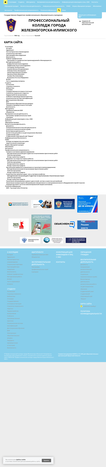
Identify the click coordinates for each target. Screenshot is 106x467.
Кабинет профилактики (14, 59)
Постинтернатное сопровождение (17, 52)
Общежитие (10, 112)
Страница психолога (13, 86)
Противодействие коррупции (16, 55)
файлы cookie (20, 459)
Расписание (10, 84)
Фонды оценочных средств (16, 157)
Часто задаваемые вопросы (15, 81)
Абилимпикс (97, 6)
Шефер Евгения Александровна (17, 64)
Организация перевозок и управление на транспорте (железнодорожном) (30, 167)
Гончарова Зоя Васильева (16, 67)
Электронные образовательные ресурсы (19, 103)
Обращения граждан (11, 6)
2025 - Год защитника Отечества (17, 188)
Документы (10, 126)
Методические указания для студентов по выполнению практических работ (32, 153)
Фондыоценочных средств (16, 164)
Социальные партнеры (14, 53)
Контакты (95, 2)
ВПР (7, 102)
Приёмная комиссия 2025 (14, 110)
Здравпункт (10, 50)
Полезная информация (48, 10)
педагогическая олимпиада (15, 143)
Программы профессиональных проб (18, 115)
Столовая (9, 90)
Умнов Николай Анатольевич (17, 72)
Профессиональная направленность (26, 10)
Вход (64, 10)
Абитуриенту (30, 2)
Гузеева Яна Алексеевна (15, 76)
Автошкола (8, 10)
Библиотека (10, 88)
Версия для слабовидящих (87, 15)
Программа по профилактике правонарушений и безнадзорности (29, 60)
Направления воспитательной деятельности (21, 128)
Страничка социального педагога (17, 93)
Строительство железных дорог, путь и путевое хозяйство (25, 174)
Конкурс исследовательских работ (17, 141)
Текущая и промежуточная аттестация (19, 105)
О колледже (12, 2)
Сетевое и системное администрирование (20, 152)
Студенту (21, 2)
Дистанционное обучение (14, 100)
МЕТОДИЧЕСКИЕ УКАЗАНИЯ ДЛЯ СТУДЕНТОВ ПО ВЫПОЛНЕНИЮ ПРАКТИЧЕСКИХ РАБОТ (35, 176)
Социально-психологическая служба (18, 129)
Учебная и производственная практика (19, 96)
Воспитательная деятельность (30, 6)
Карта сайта (86, 304)
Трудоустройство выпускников (16, 95)
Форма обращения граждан (81, 6)
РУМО (68, 6)
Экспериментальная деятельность (48, 2)
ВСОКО (8, 79)
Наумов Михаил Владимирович (18, 69)
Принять (46, 460)
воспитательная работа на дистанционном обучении (24, 133)
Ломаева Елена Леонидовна (16, 71)
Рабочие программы (14, 155)
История (9, 48)
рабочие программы (14, 178)
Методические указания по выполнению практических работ (27, 169)
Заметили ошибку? (89, 306)
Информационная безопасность (53, 6)
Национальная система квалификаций (19, 98)
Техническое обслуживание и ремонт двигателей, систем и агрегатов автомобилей (34, 181)
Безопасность (10, 57)
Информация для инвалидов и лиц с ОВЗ (75, 2)
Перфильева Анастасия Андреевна (18, 65)
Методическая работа (13, 62)
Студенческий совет (12, 134)
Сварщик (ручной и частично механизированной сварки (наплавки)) (29, 184)
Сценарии (9, 117)
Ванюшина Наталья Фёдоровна (17, 77)
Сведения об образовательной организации (88, 22)
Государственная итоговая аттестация (19, 91)
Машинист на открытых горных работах (19, 159)
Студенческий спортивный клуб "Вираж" (19, 136)
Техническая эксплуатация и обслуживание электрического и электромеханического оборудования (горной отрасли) (45, 183)
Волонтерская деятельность (15, 131)
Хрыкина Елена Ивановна (15, 74)
